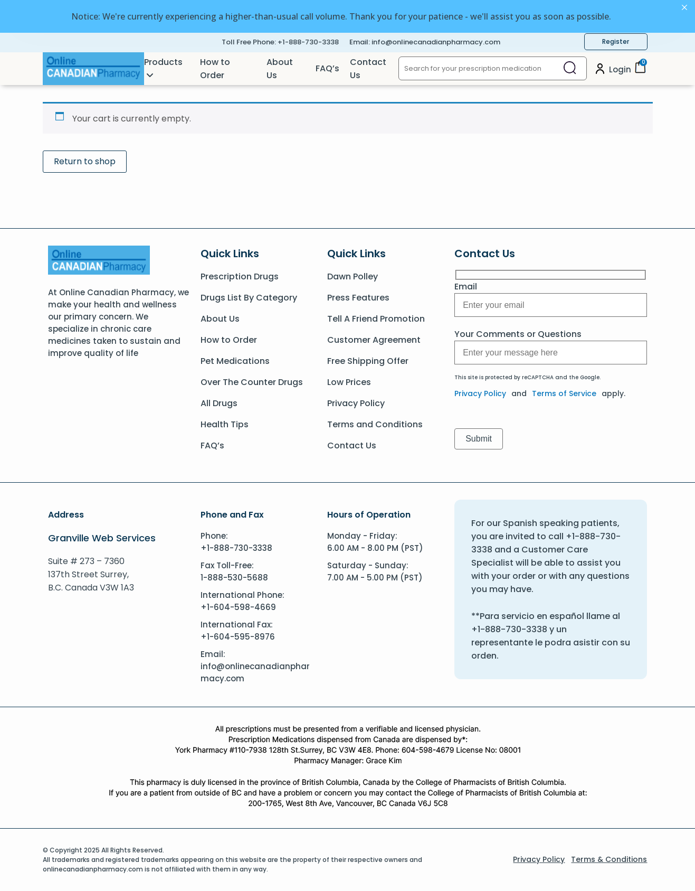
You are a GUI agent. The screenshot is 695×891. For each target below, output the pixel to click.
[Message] (550, 305)
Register (615, 41)
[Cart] (640, 70)
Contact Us (368, 68)
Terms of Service (564, 393)
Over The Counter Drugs (252, 382)
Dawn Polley (352, 276)
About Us (279, 68)
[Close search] (570, 68)
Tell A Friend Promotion (376, 319)
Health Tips (225, 424)
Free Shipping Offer (367, 361)
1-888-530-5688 (234, 577)
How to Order (215, 68)
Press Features (358, 298)
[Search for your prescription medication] (476, 68)
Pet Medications (235, 361)
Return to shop (85, 161)
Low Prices (349, 382)
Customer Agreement (374, 340)
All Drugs (219, 403)
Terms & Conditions (609, 859)
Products (163, 62)
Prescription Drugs (240, 276)
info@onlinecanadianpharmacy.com (436, 42)
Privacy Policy (356, 403)
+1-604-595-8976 (238, 636)
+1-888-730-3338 (308, 42)
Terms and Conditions (375, 424)
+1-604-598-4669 (238, 607)
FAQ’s (327, 68)
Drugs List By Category (249, 298)
